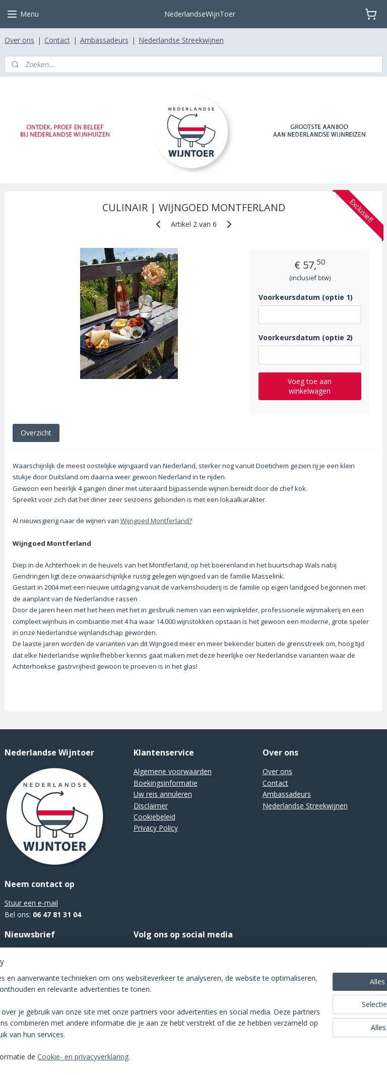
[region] (127, 1007)
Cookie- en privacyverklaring (161, 1057)
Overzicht (36, 432)
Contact (57, 40)
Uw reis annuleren (163, 794)
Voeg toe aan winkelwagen (310, 386)
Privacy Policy (156, 828)
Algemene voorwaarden (173, 771)
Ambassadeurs (104, 40)
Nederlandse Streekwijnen (181, 40)
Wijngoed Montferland (154, 521)
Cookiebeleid (154, 816)
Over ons (19, 40)
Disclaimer (151, 805)
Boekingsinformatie (166, 783)
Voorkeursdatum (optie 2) (306, 337)
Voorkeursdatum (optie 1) (306, 297)
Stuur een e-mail (31, 903)
